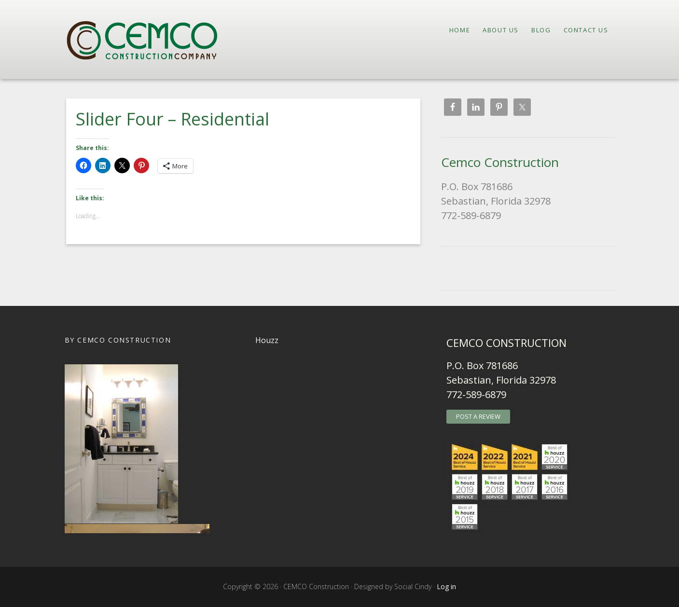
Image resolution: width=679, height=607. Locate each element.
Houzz (266, 340)
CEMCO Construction (151, 39)
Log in (446, 586)
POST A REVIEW (478, 416)
